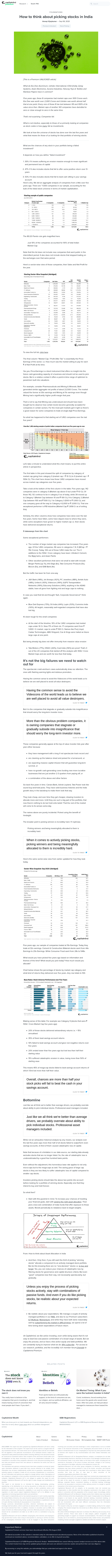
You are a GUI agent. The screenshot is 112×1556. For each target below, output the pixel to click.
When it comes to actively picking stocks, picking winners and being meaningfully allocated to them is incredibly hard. (53, 844)
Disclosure (55, 1440)
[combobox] (99, 4)
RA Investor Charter (73, 1440)
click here (44, 352)
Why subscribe (68, 1344)
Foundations (56, 12)
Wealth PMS (35, 4)
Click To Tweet (79, 703)
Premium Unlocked (49, 26)
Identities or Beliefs (48, 1390)
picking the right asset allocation (68, 1202)
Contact (99, 1437)
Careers (54, 1437)
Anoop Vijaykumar (49, 21)
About (38, 1437)
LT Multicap (34, 1320)
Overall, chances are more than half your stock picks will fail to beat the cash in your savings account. (54, 1083)
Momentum (44, 1320)
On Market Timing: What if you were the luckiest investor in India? (93, 1391)
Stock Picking (64, 26)
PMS (53, 1317)
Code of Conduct (42, 1440)
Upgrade (80, 1347)
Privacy (84, 1437)
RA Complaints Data (88, 1440)
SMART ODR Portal (103, 1440)
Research (23, 4)
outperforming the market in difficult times (53, 1322)
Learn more (23, 1424)
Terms (69, 1437)
